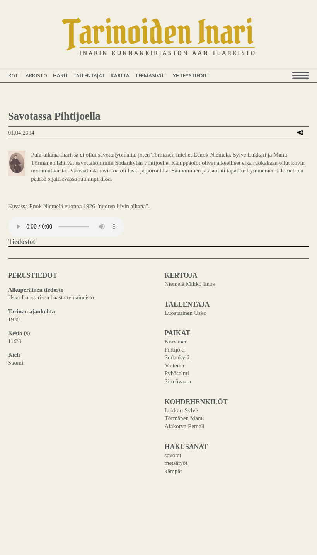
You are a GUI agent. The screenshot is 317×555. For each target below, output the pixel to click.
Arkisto (36, 75)
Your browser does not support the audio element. (66, 226)
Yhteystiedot (191, 75)
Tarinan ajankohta (31, 311)
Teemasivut (151, 75)
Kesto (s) (19, 333)
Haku (60, 75)
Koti (14, 75)
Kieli (14, 354)
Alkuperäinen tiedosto (36, 289)
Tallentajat (89, 75)
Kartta (120, 75)
